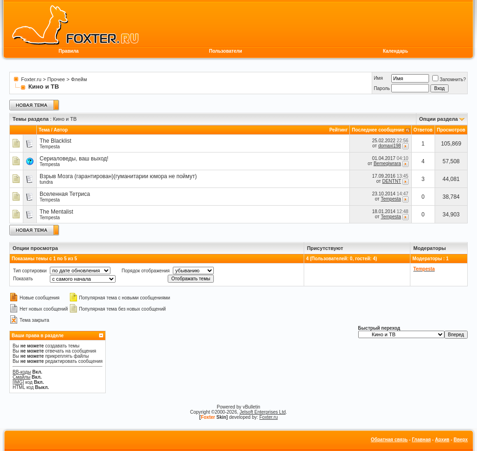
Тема (44, 129)
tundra (46, 182)
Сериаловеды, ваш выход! (74, 158)
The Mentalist (56, 211)
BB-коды (22, 372)
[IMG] (18, 382)
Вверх (461, 439)
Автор (61, 129)
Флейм (79, 79)
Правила (69, 51)
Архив (442, 439)
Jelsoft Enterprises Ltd (262, 412)
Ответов (423, 129)
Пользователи (225, 51)
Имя (378, 78)
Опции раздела (438, 119)
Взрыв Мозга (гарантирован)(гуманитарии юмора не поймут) (118, 176)
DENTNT (391, 181)
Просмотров (451, 129)
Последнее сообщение (378, 129)
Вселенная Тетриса (65, 194)
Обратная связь (389, 439)
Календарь (395, 51)
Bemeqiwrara (387, 163)
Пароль (382, 88)
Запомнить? (449, 79)
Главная (421, 439)
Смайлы (21, 377)
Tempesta (50, 146)
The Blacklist (55, 141)
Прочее (56, 79)
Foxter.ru (31, 79)
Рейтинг (338, 129)
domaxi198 (389, 145)
